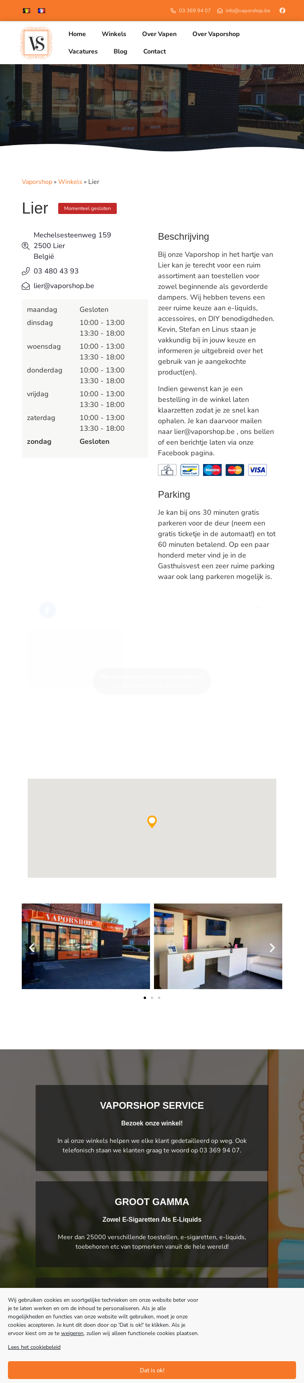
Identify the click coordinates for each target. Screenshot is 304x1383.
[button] (152, 822)
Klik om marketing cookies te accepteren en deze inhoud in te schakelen (152, 681)
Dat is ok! (152, 1370)
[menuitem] (26, 10)
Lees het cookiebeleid (34, 1347)
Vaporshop (37, 182)
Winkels (70, 182)
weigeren (72, 1333)
